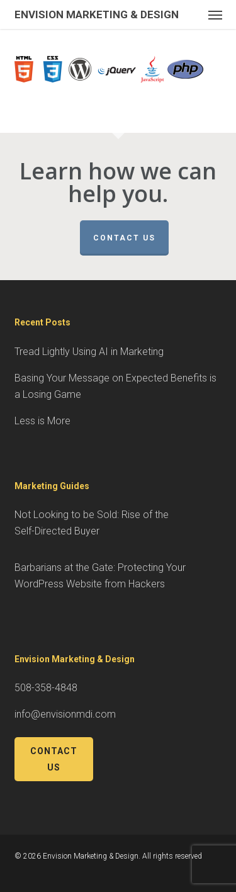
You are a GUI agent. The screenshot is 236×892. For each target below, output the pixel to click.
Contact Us (124, 238)
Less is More (42, 421)
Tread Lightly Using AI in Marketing (89, 352)
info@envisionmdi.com (65, 714)
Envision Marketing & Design (96, 14)
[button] (215, 14)
